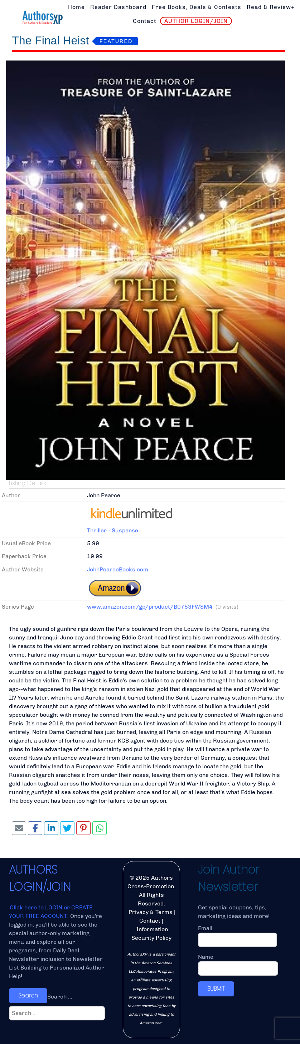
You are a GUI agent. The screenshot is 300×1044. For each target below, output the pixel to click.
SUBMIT (216, 989)
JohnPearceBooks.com (117, 569)
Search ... (59, 996)
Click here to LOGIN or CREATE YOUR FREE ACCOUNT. (50, 911)
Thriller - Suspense (112, 530)
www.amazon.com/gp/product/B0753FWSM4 (150, 606)
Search (28, 995)
